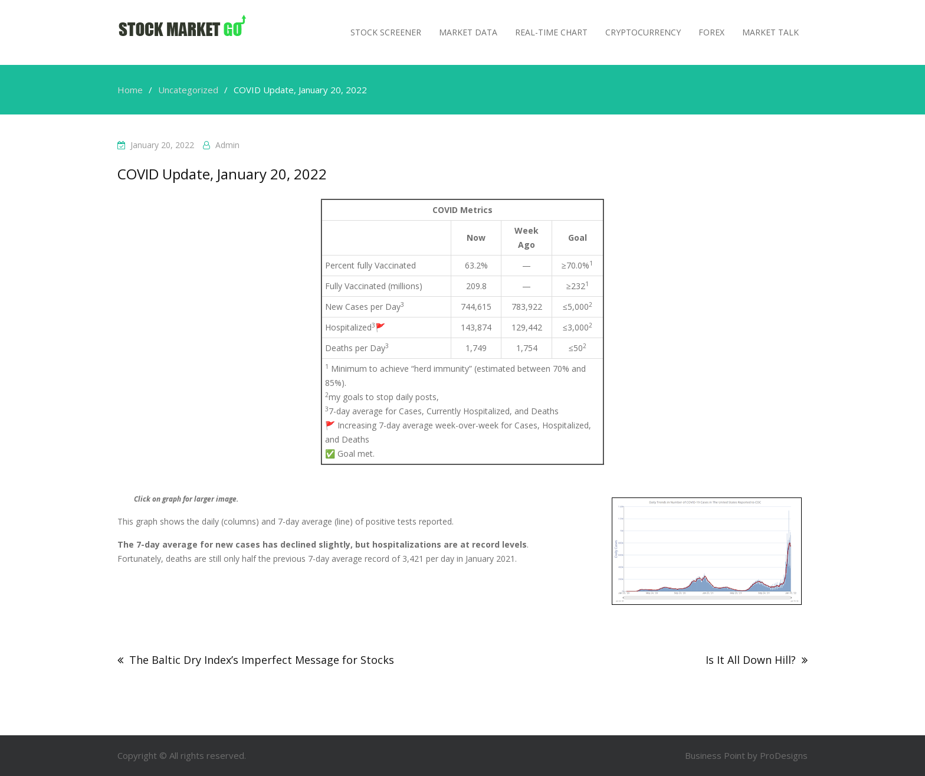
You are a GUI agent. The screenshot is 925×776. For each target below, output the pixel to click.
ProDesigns (784, 755)
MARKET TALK (770, 32)
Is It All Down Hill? (751, 660)
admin (227, 144)
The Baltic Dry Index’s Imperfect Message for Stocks (261, 660)
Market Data (468, 32)
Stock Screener (385, 32)
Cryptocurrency (643, 32)
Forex (711, 32)
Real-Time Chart (551, 32)
